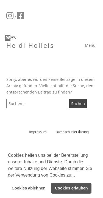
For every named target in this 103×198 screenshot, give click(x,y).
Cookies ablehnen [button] (28, 188)
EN (14, 37)
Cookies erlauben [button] (71, 188)
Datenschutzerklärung (72, 132)
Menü (90, 45)
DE (7, 37)
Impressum (38, 132)
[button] (74, 175)
